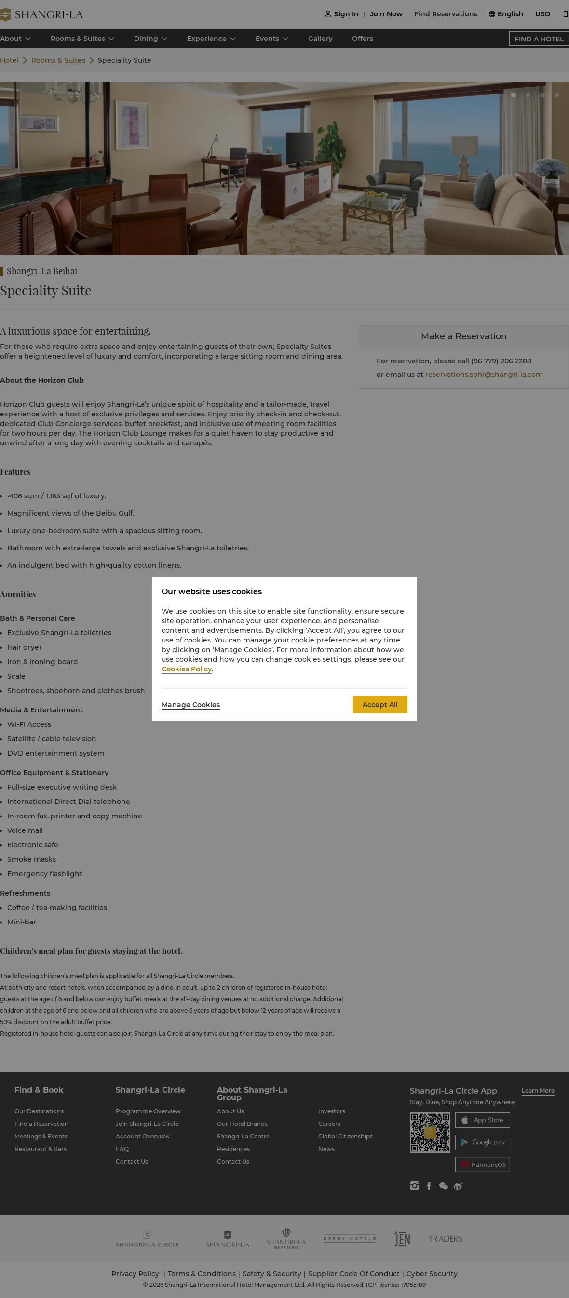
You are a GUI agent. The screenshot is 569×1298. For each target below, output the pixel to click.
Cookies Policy (187, 669)
